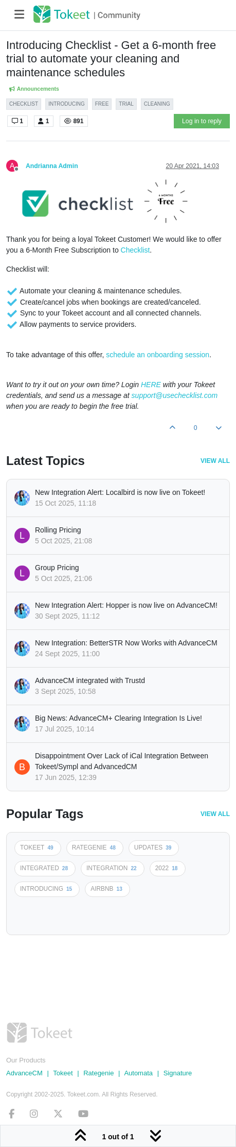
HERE (151, 384)
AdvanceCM (24, 1073)
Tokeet (62, 1073)
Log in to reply (202, 121)
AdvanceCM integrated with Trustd (90, 680)
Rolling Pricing (58, 530)
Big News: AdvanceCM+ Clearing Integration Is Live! (118, 718)
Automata (138, 1073)
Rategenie (98, 1073)
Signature (178, 1073)
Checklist (135, 250)
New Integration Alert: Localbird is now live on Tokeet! (120, 492)
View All (215, 460)
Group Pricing (57, 567)
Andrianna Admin (52, 166)
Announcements (34, 89)
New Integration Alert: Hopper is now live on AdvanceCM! (126, 605)
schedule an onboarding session (157, 355)
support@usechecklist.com (175, 395)
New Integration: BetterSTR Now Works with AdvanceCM (126, 643)
